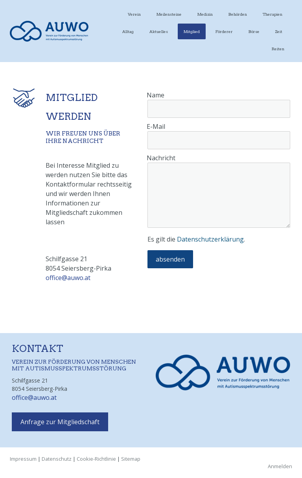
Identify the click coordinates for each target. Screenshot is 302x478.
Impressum (23, 458)
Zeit (278, 31)
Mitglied (192, 31)
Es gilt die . (196, 239)
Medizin (205, 14)
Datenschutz (57, 458)
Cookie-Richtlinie (96, 458)
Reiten (278, 48)
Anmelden (280, 466)
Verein (134, 14)
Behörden (237, 14)
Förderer (224, 31)
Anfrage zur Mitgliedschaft (59, 422)
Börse (254, 31)
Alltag (128, 31)
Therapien (272, 14)
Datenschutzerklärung (210, 239)
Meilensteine (169, 14)
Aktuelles (158, 31)
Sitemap (130, 458)
